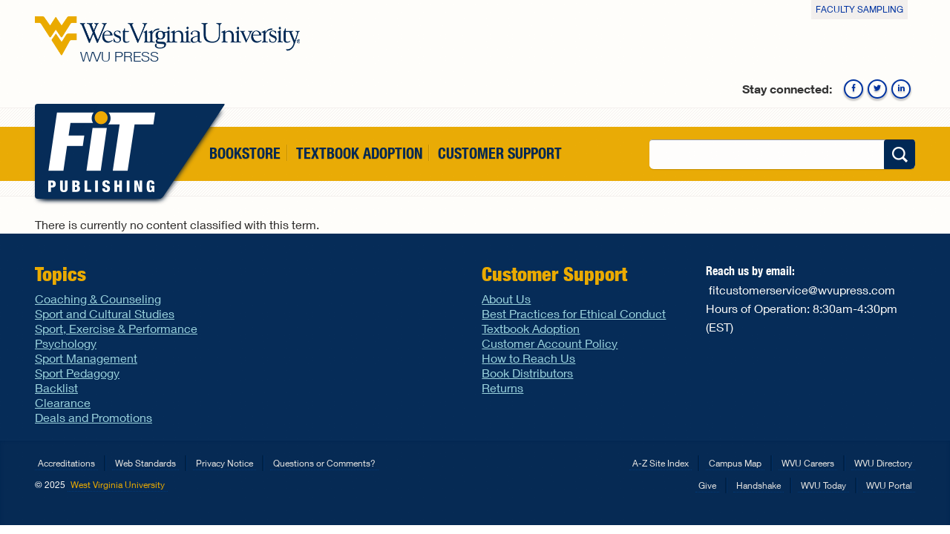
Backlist (56, 387)
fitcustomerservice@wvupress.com (802, 290)
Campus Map (735, 463)
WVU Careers (808, 463)
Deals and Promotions (93, 417)
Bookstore (245, 153)
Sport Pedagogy (77, 373)
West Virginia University (118, 484)
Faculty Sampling (859, 9)
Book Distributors (527, 373)
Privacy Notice (224, 463)
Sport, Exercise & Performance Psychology (116, 335)
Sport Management (86, 358)
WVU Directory (883, 463)
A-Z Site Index (660, 463)
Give (707, 485)
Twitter (877, 89)
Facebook (853, 89)
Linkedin (901, 89)
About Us (506, 298)
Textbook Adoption (359, 153)
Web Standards (145, 463)
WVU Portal (889, 485)
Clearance (63, 402)
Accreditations (66, 463)
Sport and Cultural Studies (104, 313)
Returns (502, 387)
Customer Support (500, 153)
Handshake (758, 485)
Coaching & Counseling (98, 298)
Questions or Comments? (324, 463)
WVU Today (823, 485)
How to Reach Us (528, 358)
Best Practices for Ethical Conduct (574, 313)
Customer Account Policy (550, 343)
